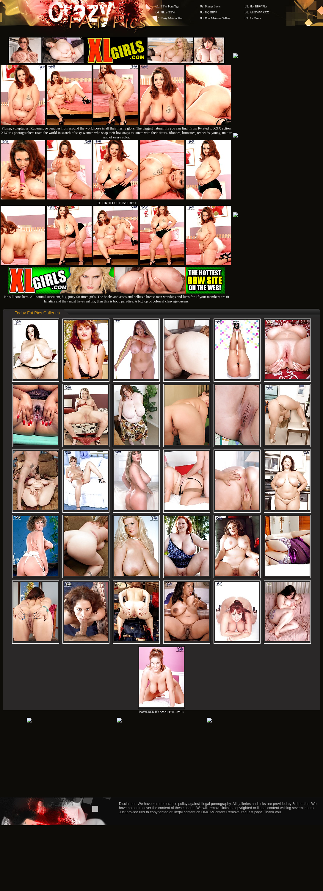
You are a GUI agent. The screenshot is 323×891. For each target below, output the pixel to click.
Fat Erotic (256, 18)
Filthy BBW (168, 12)
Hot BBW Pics (258, 6)
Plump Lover (213, 6)
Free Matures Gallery (218, 18)
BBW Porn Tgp (170, 6)
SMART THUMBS (172, 712)
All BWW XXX (259, 12)
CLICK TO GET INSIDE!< (117, 203)
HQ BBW (211, 12)
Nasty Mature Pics (172, 18)
